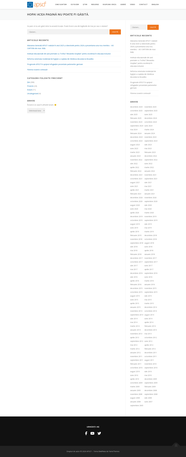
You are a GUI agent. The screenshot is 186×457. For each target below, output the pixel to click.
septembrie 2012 (136, 341)
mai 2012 (133, 345)
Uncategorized (32, 93)
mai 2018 (133, 250)
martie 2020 (149, 212)
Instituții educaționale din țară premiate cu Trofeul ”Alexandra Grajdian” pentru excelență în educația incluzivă (69, 54)
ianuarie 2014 (135, 330)
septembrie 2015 (150, 292)
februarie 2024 (135, 133)
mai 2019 (148, 228)
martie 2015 (149, 303)
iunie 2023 (134, 148)
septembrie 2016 (150, 273)
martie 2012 (135, 349)
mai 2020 (148, 209)
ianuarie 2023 (135, 156)
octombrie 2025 (136, 110)
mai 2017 (133, 269)
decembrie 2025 (136, 107)
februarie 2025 (135, 118)
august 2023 (135, 144)
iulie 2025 (133, 114)
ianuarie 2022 (149, 171)
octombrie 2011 (150, 356)
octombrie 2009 (136, 383)
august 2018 (149, 243)
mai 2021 (148, 186)
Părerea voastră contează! (37, 69)
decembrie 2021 (136, 175)
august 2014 (149, 315)
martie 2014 (135, 326)
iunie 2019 (134, 228)
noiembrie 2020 (150, 197)
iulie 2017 (133, 265)
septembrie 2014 (136, 315)
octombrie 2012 (150, 337)
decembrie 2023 (136, 137)
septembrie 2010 (150, 368)
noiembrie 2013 (136, 334)
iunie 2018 (148, 247)
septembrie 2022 (150, 160)
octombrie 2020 (136, 201)
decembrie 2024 (150, 118)
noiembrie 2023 (150, 137)
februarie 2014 (150, 326)
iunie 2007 (148, 402)
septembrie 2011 (136, 360)
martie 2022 (149, 167)
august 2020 (135, 205)
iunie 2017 (148, 265)
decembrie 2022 (150, 156)
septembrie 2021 (150, 178)
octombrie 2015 (136, 292)
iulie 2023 (148, 144)
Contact (143, 4)
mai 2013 (148, 334)
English (155, 4)
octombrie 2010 (136, 368)
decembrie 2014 (150, 307)
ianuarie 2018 (149, 254)
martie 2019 (149, 231)
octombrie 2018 (150, 239)
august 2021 (135, 182)
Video (132, 4)
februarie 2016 (135, 284)
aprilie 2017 (148, 269)
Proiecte (30, 86)
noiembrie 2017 (150, 258)
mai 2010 (148, 375)
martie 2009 (135, 386)
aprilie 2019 (134, 231)
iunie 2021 (134, 186)
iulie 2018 (133, 247)
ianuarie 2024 (149, 133)
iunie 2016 (148, 277)
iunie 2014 (148, 318)
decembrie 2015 (136, 288)
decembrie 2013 (150, 330)
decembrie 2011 (150, 352)
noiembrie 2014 (136, 311)
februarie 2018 (135, 254)
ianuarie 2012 (135, 352)
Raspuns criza (109, 4)
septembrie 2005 (136, 405)
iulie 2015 (148, 296)
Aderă (123, 4)
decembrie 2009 (150, 379)
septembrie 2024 (136, 126)
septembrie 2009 (150, 383)
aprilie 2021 (134, 190)
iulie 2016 (133, 277)
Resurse (95, 4)
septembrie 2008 (150, 394)
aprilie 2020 (134, 212)
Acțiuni (29, 90)
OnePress (102, 451)
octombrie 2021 (136, 178)
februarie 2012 (150, 349)
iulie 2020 (148, 205)
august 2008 (135, 398)
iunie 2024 (148, 126)
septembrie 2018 (136, 243)
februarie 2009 (150, 386)
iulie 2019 (148, 224)
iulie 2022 (133, 163)
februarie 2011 (135, 364)
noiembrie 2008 (136, 394)
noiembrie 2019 (150, 216)
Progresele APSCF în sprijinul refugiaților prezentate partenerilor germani (55, 64)
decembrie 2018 (150, 235)
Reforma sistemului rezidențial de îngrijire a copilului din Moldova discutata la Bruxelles (60, 59)
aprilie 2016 (134, 281)
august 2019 (135, 224)
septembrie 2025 (150, 110)
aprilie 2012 (148, 345)
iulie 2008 (148, 398)
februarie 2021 (135, 194)
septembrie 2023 (150, 141)
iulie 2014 (133, 318)
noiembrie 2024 (136, 122)
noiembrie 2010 (150, 364)
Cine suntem (61, 4)
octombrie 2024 (150, 122)
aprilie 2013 (134, 337)
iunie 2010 (134, 375)
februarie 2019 (135, 235)
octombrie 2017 (136, 262)
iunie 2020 (134, 209)
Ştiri (28, 82)
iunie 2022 (148, 163)
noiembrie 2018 (136, 239)
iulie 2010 (148, 371)
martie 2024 (149, 129)
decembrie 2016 (136, 273)
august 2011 (149, 360)
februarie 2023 (150, 152)
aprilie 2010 (134, 379)
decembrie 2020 (136, 197)
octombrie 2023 (136, 141)
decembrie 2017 (136, 258)
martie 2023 (135, 152)
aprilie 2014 (148, 322)
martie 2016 (149, 281)
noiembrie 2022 (136, 160)
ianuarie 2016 (149, 284)
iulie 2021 (148, 182)
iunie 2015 (134, 300)
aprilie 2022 (134, 167)
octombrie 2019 (136, 220)
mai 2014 (133, 322)
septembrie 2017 (150, 262)
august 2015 (135, 296)
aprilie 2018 (148, 250)
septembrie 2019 (150, 220)
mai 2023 (148, 148)
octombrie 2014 (150, 311)
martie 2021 (149, 190)
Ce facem (75, 4)
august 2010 (135, 371)
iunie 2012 (148, 341)
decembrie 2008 (150, 390)
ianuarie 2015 (135, 307)
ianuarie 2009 (135, 390)
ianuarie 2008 (135, 402)
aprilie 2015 (134, 303)
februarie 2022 (135, 171)
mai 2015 (148, 300)
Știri (85, 4)
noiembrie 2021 (150, 175)
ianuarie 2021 (149, 194)
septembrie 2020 (150, 201)
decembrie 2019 (136, 216)
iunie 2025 (148, 114)
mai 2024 (133, 129)
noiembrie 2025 (150, 107)
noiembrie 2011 (136, 356)
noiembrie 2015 (150, 288)
